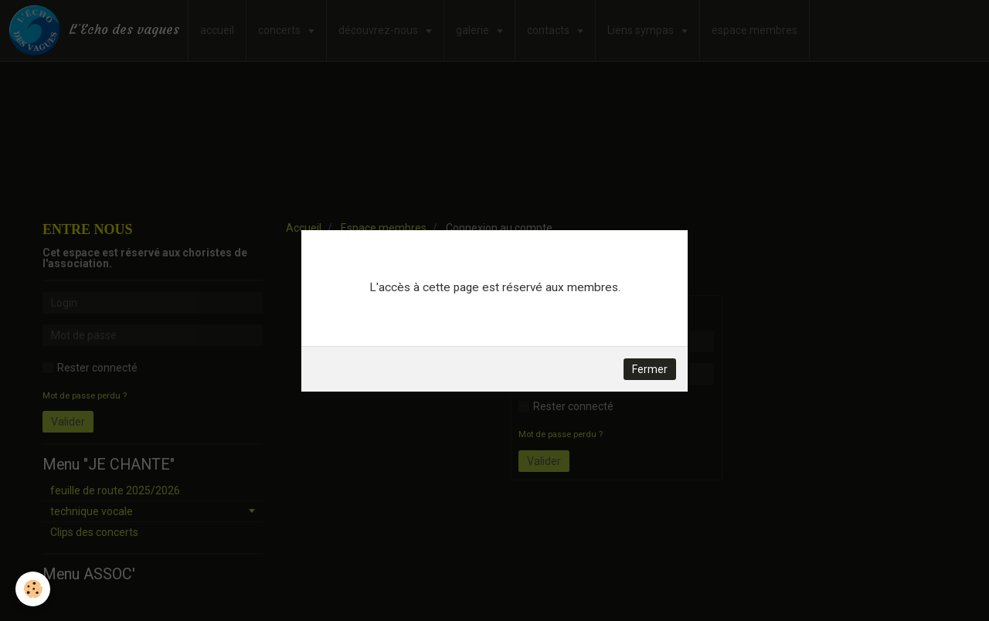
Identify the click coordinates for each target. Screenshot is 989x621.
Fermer (650, 369)
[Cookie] (32, 589)
